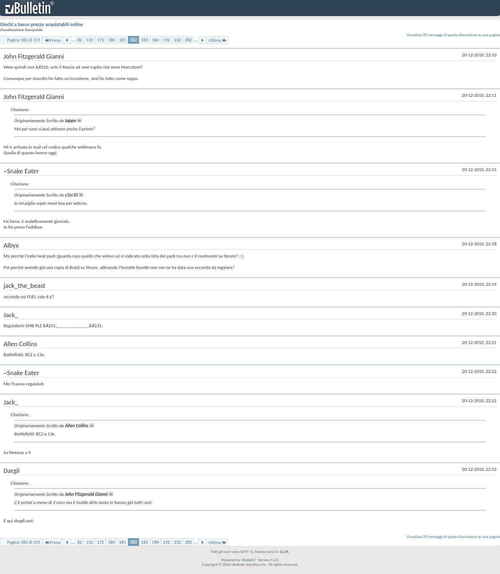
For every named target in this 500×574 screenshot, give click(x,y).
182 (133, 40)
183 (144, 40)
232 (177, 40)
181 (122, 40)
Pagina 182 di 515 (23, 40)
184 (155, 40)
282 (188, 40)
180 (111, 40)
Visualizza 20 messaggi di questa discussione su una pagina (453, 35)
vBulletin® (249, 560)
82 (79, 40)
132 (89, 40)
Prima (52, 40)
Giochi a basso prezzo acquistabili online (41, 24)
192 (166, 40)
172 (100, 40)
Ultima (218, 40)
